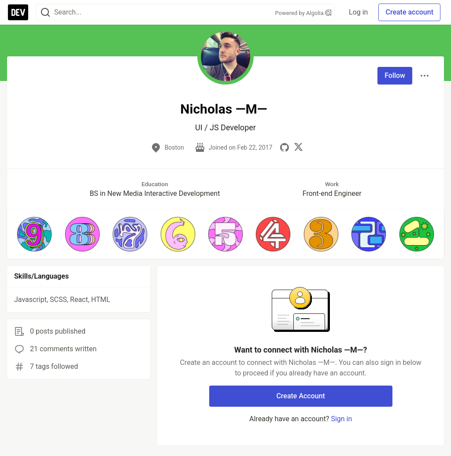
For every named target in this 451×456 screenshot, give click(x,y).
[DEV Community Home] (18, 12)
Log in (358, 12)
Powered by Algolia (303, 13)
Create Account (300, 396)
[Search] (45, 12)
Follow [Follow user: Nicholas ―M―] (394, 75)
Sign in (341, 419)
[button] (34, 234)
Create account (409, 12)
